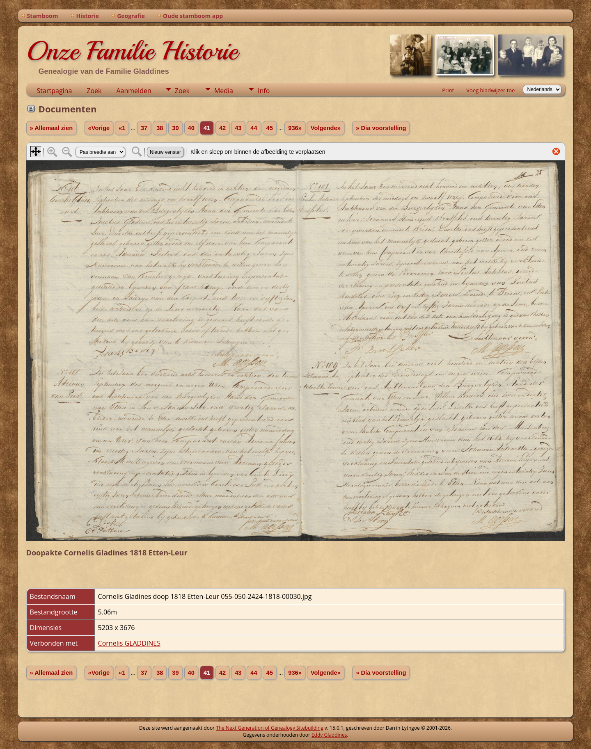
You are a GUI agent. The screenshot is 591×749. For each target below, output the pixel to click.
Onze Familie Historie (132, 50)
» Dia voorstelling (381, 128)
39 (175, 128)
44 (253, 128)
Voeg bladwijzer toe (490, 90)
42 (222, 128)
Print (448, 90)
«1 (122, 128)
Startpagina (54, 90)
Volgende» (326, 128)
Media (223, 90)
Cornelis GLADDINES (129, 643)
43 (238, 128)
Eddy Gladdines (329, 734)
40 (191, 128)
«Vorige (99, 128)
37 (144, 128)
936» (295, 128)
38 (159, 128)
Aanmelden (133, 90)
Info (264, 90)
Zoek (94, 90)
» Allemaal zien (51, 128)
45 (269, 128)
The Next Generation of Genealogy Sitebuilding (269, 727)
